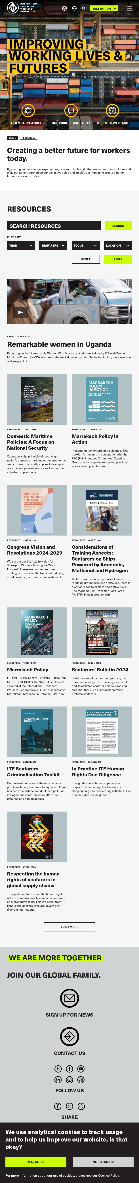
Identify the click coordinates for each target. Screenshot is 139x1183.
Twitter (58, 1069)
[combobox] (21, 245)
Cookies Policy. (109, 1175)
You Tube (81, 1069)
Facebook (69, 1069)
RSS (81, 1079)
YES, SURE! (36, 1161)
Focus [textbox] (79, 245)
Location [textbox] (113, 245)
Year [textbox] (13, 245)
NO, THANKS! (103, 1161)
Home (12, 137)
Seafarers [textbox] (49, 245)
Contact (69, 1038)
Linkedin (58, 1079)
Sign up (69, 1000)
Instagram (69, 1079)
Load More (69, 927)
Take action (101, 8)
